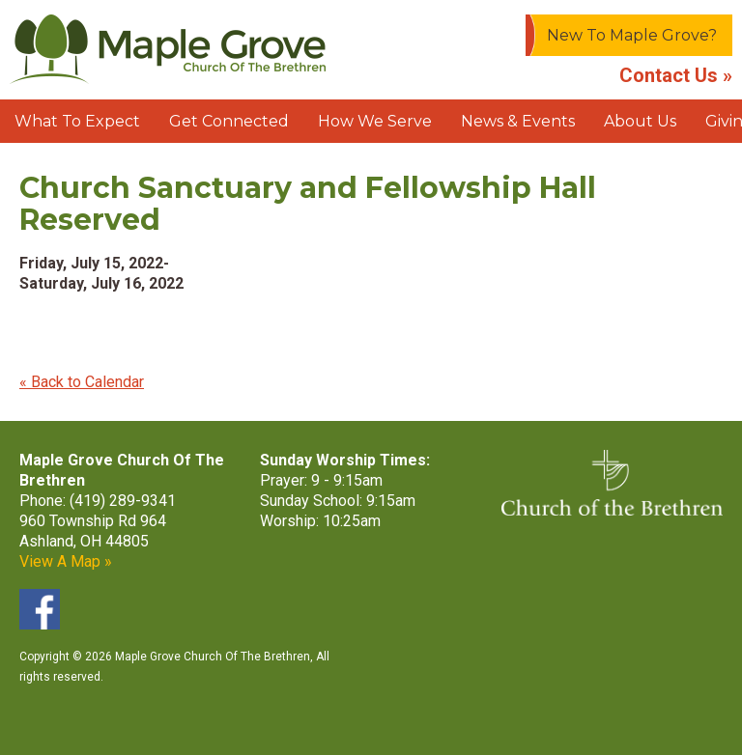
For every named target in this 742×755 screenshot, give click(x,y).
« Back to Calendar (81, 382)
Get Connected (229, 121)
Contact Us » (675, 75)
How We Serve (375, 121)
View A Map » (65, 561)
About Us (640, 121)
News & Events (518, 121)
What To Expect (77, 121)
